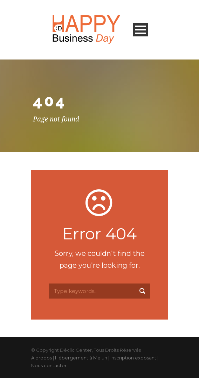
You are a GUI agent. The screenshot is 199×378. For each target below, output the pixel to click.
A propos (41, 357)
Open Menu (140, 29)
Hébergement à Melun (81, 357)
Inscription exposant (133, 357)
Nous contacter (49, 365)
